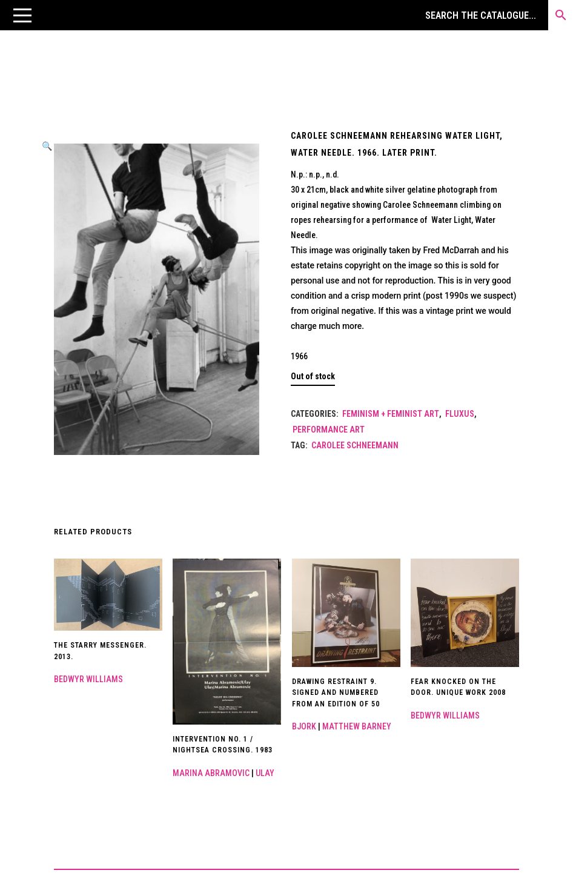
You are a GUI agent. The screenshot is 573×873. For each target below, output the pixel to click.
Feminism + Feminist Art (390, 414)
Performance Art (329, 429)
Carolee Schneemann (355, 445)
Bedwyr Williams (88, 679)
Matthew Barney (356, 726)
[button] (22, 15)
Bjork (304, 726)
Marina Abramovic (211, 773)
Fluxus (459, 414)
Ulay (265, 773)
